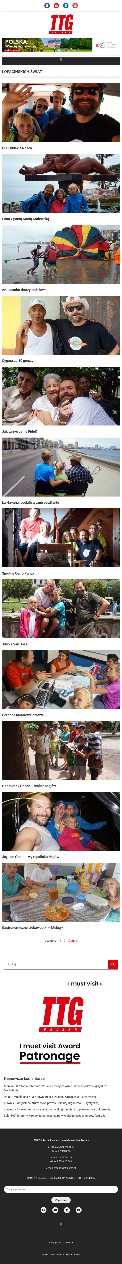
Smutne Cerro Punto (18, 573)
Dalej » (73, 941)
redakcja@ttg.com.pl (65, 1168)
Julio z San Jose (15, 644)
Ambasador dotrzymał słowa (24, 290)
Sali (6, 1115)
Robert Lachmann (71, 1254)
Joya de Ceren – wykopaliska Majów (30, 857)
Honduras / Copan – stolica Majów (29, 786)
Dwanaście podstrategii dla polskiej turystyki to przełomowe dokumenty (63, 1109)
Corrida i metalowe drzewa (23, 715)
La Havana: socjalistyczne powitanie (30, 502)
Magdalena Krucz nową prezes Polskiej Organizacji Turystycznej (55, 1097)
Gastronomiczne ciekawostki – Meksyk (33, 928)
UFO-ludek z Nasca (17, 148)
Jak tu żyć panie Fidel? (20, 431)
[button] (61, 60)
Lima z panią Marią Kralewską (25, 219)
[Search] (113, 964)
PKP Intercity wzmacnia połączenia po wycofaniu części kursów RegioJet (58, 1115)
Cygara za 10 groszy (17, 361)
